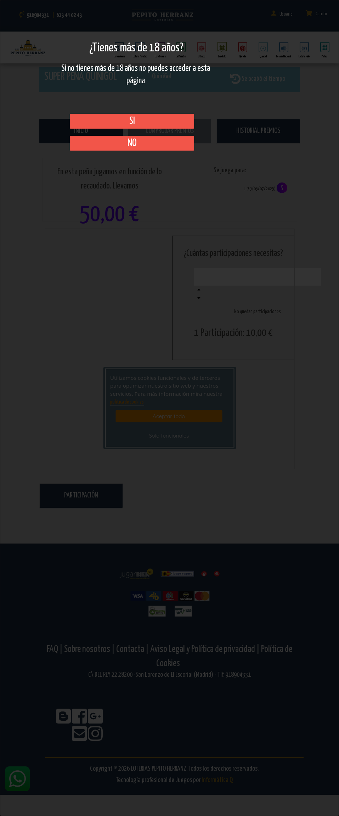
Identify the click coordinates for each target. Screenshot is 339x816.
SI (132, 121)
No (132, 143)
